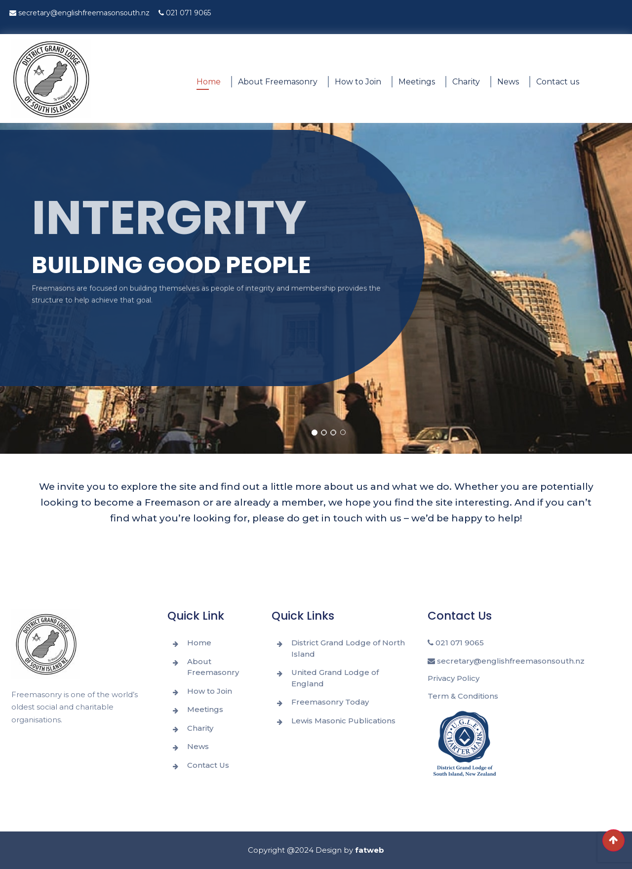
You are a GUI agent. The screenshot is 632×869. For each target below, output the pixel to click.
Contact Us (208, 765)
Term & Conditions (463, 696)
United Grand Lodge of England (335, 678)
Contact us (557, 81)
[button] (314, 432)
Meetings (416, 81)
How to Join (358, 81)
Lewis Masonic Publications (343, 720)
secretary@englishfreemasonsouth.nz (79, 12)
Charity (466, 81)
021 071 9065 (184, 12)
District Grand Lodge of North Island (348, 648)
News (508, 81)
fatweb (369, 850)
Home (209, 81)
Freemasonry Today (330, 702)
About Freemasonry (277, 81)
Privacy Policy (453, 678)
